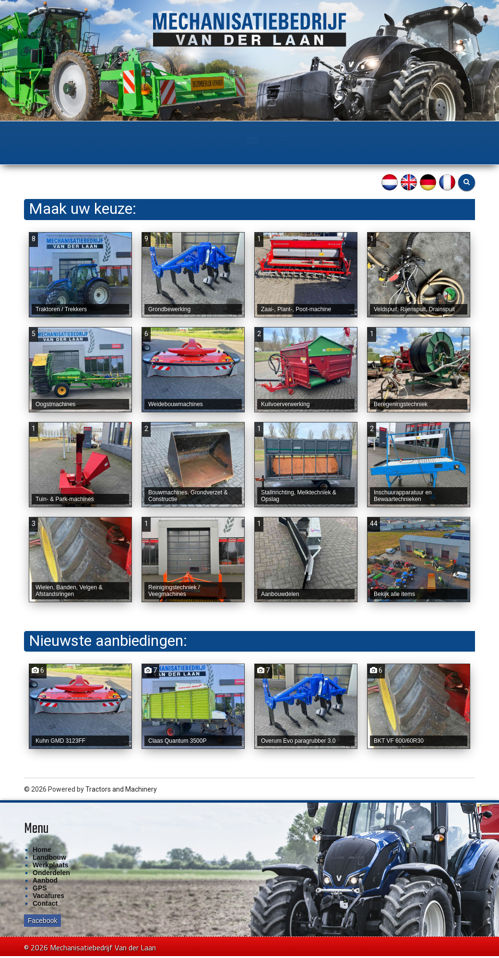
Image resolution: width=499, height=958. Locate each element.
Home (82, 140)
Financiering (341, 140)
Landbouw (121, 140)
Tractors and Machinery (121, 794)
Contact (389, 140)
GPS (301, 140)
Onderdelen (223, 140)
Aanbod (268, 140)
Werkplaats (171, 140)
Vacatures (48, 900)
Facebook (42, 925)
